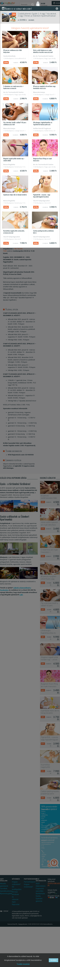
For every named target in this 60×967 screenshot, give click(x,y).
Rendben (53, 960)
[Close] (57, 8)
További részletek (23, 964)
